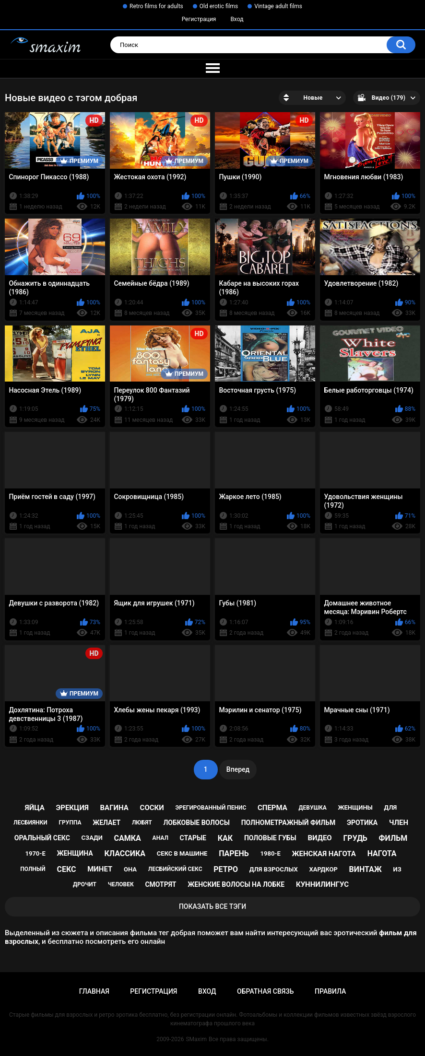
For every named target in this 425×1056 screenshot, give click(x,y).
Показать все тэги (212, 906)
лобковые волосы (196, 822)
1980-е (270, 853)
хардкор (323, 869)
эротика (362, 822)
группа (70, 822)
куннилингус (322, 884)
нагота (382, 853)
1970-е (35, 853)
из (397, 869)
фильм (393, 838)
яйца (35, 807)
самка (127, 838)
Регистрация (199, 19)
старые (193, 838)
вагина (114, 807)
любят (142, 822)
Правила (330, 991)
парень (234, 853)
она (130, 869)
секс (66, 869)
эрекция (72, 807)
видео (320, 838)
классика (124, 853)
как (225, 838)
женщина (75, 853)
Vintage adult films (278, 6)
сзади (92, 837)
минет (99, 869)
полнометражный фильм (288, 822)
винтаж (365, 869)
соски (152, 807)
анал (160, 838)
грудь (355, 838)
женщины (355, 807)
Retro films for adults (156, 6)
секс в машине (182, 853)
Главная (94, 991)
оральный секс (42, 838)
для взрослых (273, 869)
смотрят (160, 884)
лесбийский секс (175, 869)
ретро (225, 869)
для (390, 807)
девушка (313, 807)
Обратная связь (265, 991)
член (398, 822)
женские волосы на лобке (236, 884)
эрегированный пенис (210, 807)
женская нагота (324, 853)
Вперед (237, 769)
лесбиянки (30, 822)
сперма (272, 807)
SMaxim (196, 1039)
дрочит (84, 884)
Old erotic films (219, 6)
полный (32, 869)
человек (121, 884)
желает (106, 822)
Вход (236, 19)
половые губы (270, 838)
